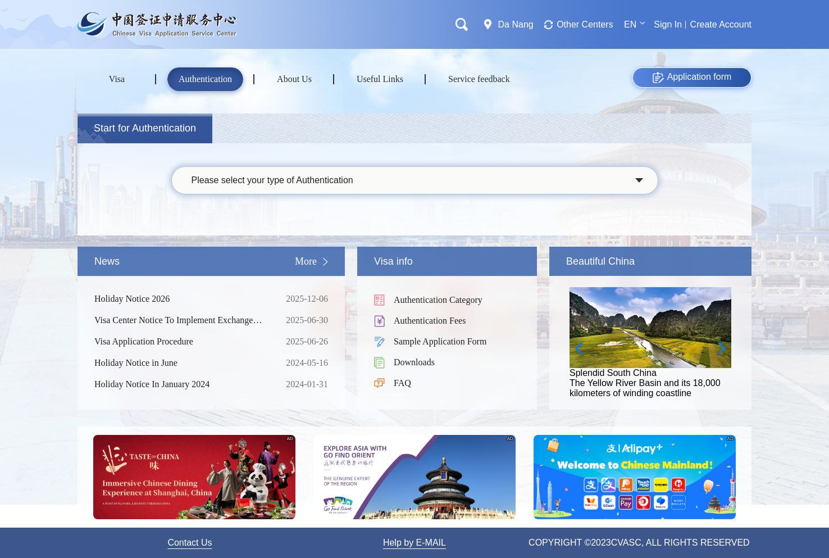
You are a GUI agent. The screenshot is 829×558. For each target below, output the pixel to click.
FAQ (402, 383)
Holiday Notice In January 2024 (181, 384)
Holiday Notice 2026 (181, 299)
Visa (117, 79)
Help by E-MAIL (414, 542)
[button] (718, 348)
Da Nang (516, 24)
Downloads (414, 362)
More (306, 261)
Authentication (205, 79)
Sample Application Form (440, 341)
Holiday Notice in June (181, 363)
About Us (294, 79)
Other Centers (585, 24)
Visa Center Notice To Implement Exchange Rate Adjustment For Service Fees (181, 320)
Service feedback (479, 79)
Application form (692, 77)
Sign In (668, 24)
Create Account (720, 24)
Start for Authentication (145, 128)
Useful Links (380, 79)
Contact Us (189, 542)
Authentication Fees (430, 320)
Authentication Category (438, 300)
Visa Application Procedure (181, 341)
